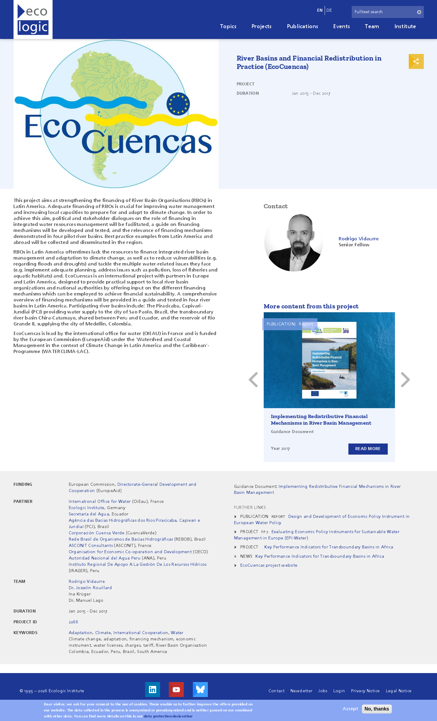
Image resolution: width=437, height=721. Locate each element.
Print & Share (416, 61)
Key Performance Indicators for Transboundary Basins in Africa (328, 547)
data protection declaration (168, 717)
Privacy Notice (365, 691)
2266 (73, 622)
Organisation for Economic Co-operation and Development (130, 552)
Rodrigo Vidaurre (87, 582)
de (329, 10)
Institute (405, 26)
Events (341, 26)
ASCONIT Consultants (91, 546)
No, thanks (377, 709)
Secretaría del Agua (89, 514)
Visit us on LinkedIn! (152, 689)
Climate (103, 633)
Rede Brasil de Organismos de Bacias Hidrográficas (121, 539)
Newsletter (301, 691)
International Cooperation (141, 633)
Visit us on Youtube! (176, 689)
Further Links (250, 508)
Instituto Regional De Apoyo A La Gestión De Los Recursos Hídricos (138, 564)
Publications (302, 26)
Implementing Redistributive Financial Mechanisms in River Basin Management (321, 419)
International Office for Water (100, 502)
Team (372, 26)
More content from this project (311, 306)
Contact (276, 691)
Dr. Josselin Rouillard (90, 588)
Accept (350, 709)
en (320, 10)
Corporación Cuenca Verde (97, 533)
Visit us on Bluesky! (200, 689)
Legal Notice (399, 691)
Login (339, 691)
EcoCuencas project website (268, 565)
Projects (261, 26)
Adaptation (81, 633)
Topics (228, 26)
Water (177, 633)
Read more (368, 449)
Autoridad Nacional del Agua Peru (105, 558)
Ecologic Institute (87, 508)
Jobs (322, 691)
